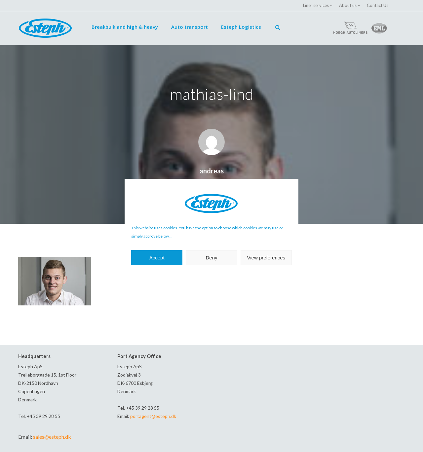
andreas (212, 171)
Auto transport (189, 26)
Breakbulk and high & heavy (125, 26)
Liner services (316, 5)
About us (348, 5)
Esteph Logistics (241, 26)
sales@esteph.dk (52, 436)
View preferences (266, 257)
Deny (211, 257)
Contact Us (377, 5)
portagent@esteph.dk (153, 416)
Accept (157, 257)
